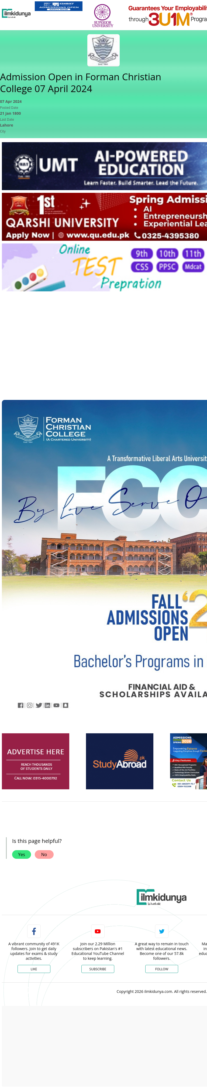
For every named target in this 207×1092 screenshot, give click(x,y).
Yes (21, 854)
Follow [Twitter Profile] (161, 969)
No (44, 854)
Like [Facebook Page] (34, 969)
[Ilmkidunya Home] (16, 13)
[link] (58, 6)
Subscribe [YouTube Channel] (97, 969)
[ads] (35, 761)
